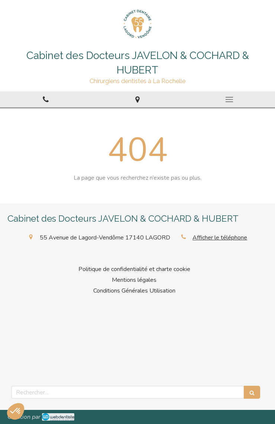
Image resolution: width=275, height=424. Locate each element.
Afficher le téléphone (219, 238)
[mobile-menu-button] (229, 99)
